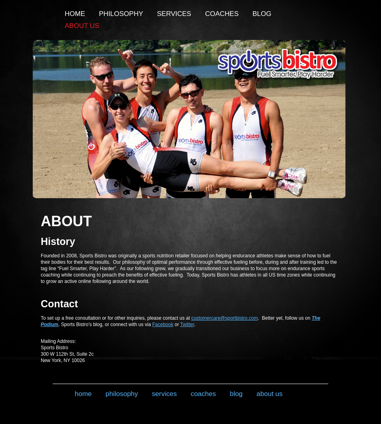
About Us (82, 26)
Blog (261, 14)
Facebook (162, 324)
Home (75, 14)
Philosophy (121, 14)
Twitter (187, 324)
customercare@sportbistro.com (224, 318)
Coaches (221, 14)
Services (174, 14)
